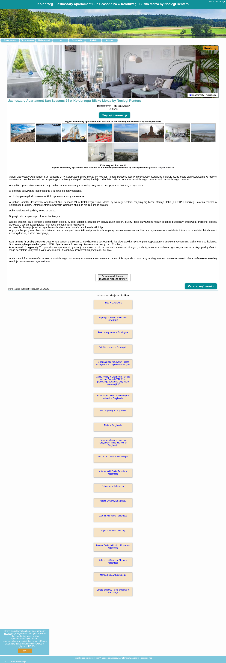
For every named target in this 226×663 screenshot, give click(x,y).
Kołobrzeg (210, 48)
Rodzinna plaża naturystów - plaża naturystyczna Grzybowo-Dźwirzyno (113, 363)
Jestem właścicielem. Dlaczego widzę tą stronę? (113, 278)
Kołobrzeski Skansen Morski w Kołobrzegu (113, 562)
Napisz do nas (146, 658)
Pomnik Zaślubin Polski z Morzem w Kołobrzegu (113, 547)
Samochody (77, 40)
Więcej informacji (114, 115)
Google (7, 633)
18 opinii (161, 168)
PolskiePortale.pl (19, 662)
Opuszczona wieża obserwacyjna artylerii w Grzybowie (113, 397)
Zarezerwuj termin (201, 286)
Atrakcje (93, 40)
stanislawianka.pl (217, 1)
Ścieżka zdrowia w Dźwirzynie (113, 347)
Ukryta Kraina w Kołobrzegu (113, 531)
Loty (60, 40)
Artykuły (109, 40)
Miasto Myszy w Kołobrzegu (113, 501)
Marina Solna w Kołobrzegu (113, 575)
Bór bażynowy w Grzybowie (113, 411)
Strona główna (10, 40)
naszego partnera (40, 261)
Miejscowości (44, 40)
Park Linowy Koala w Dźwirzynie (113, 333)
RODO (31, 646)
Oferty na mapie (27, 40)
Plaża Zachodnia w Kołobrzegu (112, 457)
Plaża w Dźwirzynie (113, 303)
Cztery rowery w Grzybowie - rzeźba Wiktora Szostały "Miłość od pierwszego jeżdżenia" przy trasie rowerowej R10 (113, 381)
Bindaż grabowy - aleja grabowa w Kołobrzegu (113, 591)
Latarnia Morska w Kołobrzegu (113, 516)
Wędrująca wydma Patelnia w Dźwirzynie (113, 319)
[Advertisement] (113, 630)
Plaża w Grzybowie (113, 426)
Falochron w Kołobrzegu (113, 487)
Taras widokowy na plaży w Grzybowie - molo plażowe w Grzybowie (113, 443)
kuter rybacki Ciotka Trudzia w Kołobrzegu (113, 473)
